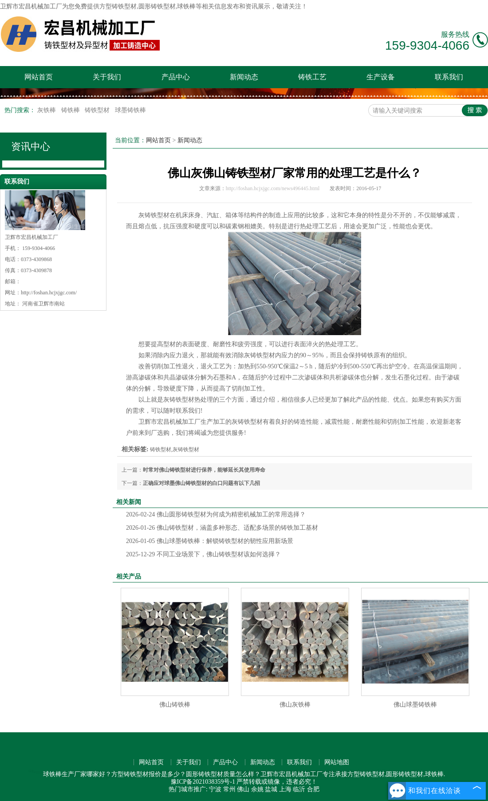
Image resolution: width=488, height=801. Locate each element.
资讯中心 (30, 146)
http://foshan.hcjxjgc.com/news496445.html (273, 188)
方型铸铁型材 (118, 6)
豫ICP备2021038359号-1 (203, 781)
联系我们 (449, 77)
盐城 (271, 789)
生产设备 (380, 77)
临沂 (299, 789)
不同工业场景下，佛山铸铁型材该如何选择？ (203, 554)
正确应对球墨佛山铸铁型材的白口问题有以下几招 (201, 483)
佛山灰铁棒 (295, 704)
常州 (229, 789)
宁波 (215, 789)
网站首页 (38, 77)
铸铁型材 (98, 110)
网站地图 (336, 762)
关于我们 (107, 77)
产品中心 (175, 77)
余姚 (257, 789)
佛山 (243, 789)
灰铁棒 (47, 110)
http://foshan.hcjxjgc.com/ (49, 292)
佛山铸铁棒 (174, 704)
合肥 (313, 789)
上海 (285, 789)
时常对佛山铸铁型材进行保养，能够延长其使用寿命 (204, 470)
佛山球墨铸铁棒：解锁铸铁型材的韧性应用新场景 (209, 541)
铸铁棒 (71, 110)
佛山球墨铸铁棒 (415, 704)
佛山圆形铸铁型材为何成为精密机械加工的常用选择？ (216, 514)
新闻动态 (244, 77)
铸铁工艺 (312, 77)
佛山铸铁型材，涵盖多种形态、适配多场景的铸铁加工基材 (222, 527)
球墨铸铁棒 (130, 110)
